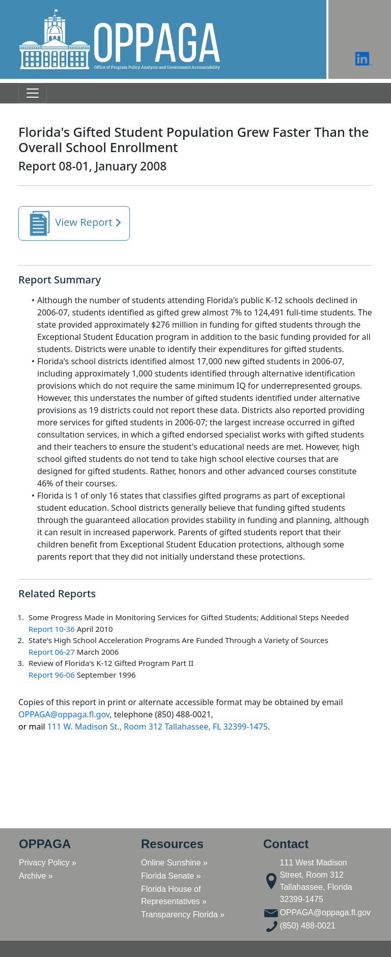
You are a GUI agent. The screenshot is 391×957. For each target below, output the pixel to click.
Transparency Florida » (183, 914)
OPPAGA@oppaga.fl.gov (63, 714)
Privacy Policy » (47, 862)
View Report (74, 223)
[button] (119, 39)
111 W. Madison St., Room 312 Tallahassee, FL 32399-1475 (143, 726)
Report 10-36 (52, 629)
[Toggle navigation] (32, 93)
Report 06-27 (52, 652)
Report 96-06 (52, 675)
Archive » (36, 876)
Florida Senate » (171, 876)
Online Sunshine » (174, 862)
